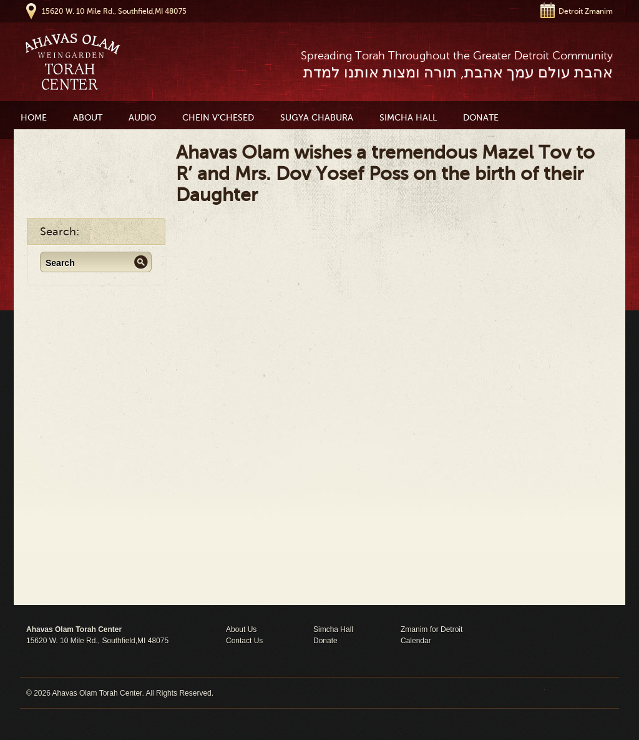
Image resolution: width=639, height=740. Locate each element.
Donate (481, 117)
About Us (241, 629)
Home (34, 117)
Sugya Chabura (316, 117)
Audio (142, 117)
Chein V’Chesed (218, 117)
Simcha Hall (408, 117)
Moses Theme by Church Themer (578, 693)
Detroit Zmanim (586, 11)
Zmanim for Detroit (431, 629)
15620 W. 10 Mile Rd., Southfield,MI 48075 (114, 11)
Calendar (416, 640)
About (87, 117)
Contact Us (244, 640)
